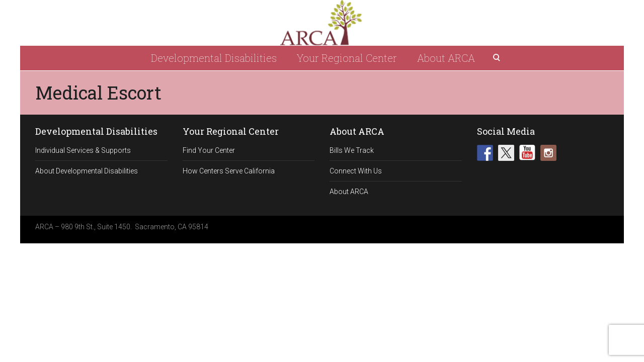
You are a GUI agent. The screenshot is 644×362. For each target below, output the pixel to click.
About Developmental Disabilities (86, 171)
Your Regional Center (347, 57)
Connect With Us (356, 171)
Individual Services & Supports (83, 150)
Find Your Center (209, 150)
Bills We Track (352, 150)
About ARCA (446, 57)
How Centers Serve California (229, 171)
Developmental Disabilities (214, 57)
